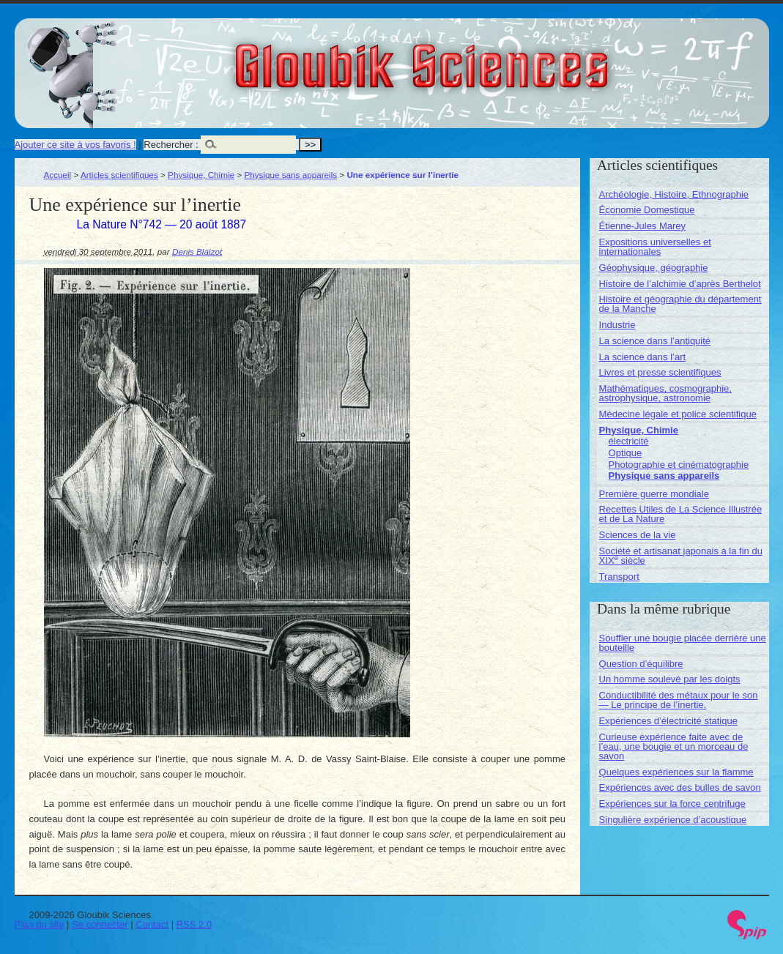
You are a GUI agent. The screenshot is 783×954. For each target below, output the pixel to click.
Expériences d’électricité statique (668, 720)
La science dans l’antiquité (655, 340)
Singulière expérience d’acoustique (673, 819)
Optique (625, 452)
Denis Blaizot (197, 251)
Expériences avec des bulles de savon (680, 787)
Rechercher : (171, 144)
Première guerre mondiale (654, 493)
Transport (619, 576)
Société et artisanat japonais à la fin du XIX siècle (680, 555)
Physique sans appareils (290, 174)
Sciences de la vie (637, 534)
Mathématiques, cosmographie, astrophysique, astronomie (665, 393)
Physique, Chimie (201, 174)
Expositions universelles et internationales (655, 246)
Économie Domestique (647, 209)
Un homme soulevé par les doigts (670, 679)
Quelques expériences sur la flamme (676, 772)
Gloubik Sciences (504, 57)
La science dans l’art (642, 356)
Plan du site (39, 924)
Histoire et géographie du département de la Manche (680, 304)
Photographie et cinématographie (679, 464)
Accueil (58, 174)
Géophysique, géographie (653, 267)
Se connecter (100, 924)
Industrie (617, 324)
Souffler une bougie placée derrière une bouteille (682, 643)
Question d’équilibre (641, 663)
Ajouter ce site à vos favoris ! (75, 144)
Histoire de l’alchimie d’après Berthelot (680, 283)
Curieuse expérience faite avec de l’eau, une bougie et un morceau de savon (674, 746)
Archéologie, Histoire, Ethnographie (674, 194)
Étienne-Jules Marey (642, 225)
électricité (629, 441)
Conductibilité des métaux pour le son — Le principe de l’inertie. (678, 700)
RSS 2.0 (194, 924)
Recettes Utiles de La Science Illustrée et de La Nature (680, 514)
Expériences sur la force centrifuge (672, 803)
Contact (152, 924)
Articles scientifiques (119, 174)
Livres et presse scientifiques (660, 372)
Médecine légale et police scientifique (678, 414)
